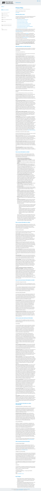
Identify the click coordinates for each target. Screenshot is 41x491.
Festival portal (10, 2)
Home (3, 6)
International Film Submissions (6, 25)
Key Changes (17, 12)
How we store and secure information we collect (24, 23)
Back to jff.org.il (4, 29)
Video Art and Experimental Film (7, 19)
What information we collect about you (22, 19)
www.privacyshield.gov (31, 439)
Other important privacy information (22, 27)
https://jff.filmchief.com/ (19, 31)
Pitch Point (4, 21)
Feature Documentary (5, 15)
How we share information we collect (22, 22)
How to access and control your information (23, 25)
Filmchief (27, 33)
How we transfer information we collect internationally (25, 26)
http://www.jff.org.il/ (26, 37)
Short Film (4, 17)
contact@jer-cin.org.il (25, 449)
